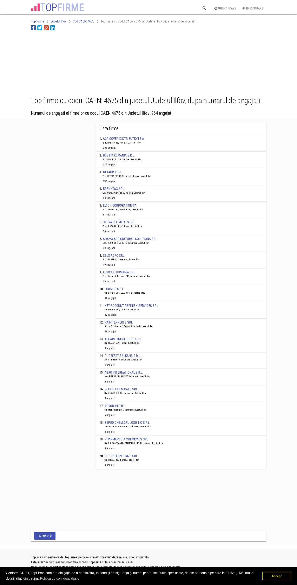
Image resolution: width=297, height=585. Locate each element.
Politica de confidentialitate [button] (59, 578)
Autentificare (225, 8)
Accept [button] (277, 576)
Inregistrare (252, 8)
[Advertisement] (106, 62)
